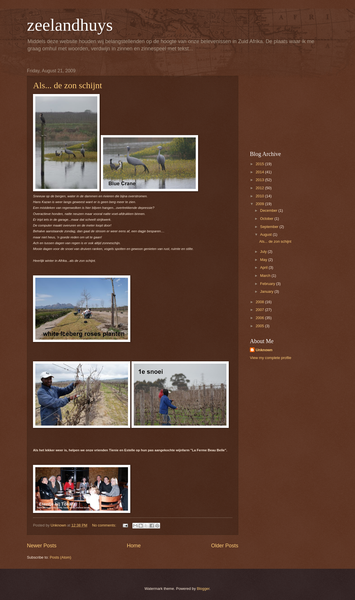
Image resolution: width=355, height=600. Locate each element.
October (267, 218)
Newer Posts (41, 546)
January (267, 291)
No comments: (104, 525)
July (264, 251)
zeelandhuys (70, 24)
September (269, 226)
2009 (260, 204)
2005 (260, 326)
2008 (260, 302)
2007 (260, 310)
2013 (260, 180)
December (269, 210)
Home (134, 546)
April (264, 267)
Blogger (203, 588)
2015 (260, 164)
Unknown (264, 350)
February (268, 283)
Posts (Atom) (60, 557)
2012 (260, 188)
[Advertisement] (286, 104)
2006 (260, 318)
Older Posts (224, 546)
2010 (260, 196)
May (264, 259)
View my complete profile (270, 358)
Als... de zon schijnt (67, 85)
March (265, 275)
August (266, 234)
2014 (260, 172)
